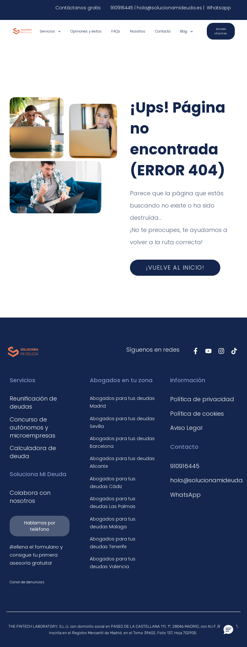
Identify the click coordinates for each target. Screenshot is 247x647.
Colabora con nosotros (30, 497)
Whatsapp (218, 8)
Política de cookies (197, 414)
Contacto (162, 31)
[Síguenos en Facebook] (195, 351)
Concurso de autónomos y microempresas (32, 427)
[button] (228, 630)
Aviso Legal (186, 428)
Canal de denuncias (27, 582)
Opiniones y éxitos (86, 31)
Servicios (50, 31)
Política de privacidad (202, 399)
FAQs (115, 31)
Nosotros (137, 31)
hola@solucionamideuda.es (170, 8)
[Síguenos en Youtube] (208, 351)
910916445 (121, 8)
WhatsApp (185, 495)
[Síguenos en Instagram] (221, 351)
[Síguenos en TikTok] (234, 351)
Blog (186, 31)
